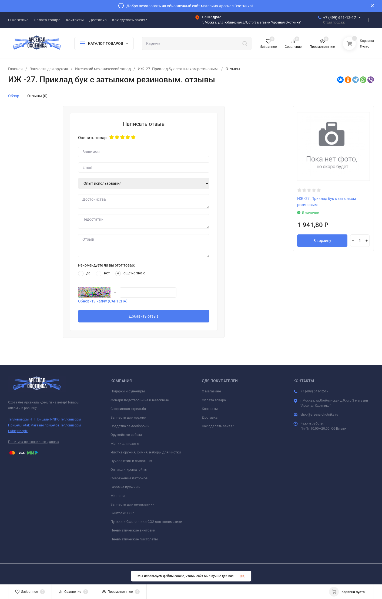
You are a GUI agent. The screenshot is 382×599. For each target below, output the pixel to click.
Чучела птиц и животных (131, 461)
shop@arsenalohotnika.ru (319, 414)
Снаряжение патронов (129, 478)
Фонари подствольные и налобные (139, 400)
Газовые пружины (125, 487)
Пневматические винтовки (132, 530)
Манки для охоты (124, 444)
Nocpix (22, 431)
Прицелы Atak (19, 425)
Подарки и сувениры (127, 391)
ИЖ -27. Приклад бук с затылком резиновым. (178, 69)
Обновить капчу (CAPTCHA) (103, 301)
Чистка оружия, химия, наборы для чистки (145, 452)
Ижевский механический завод (103, 69)
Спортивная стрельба (128, 409)
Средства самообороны (129, 426)
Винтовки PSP (122, 513)
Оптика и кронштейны (129, 469)
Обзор (13, 96)
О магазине (211, 391)
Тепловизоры (70, 419)
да (84, 273)
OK (242, 576)
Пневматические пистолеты (134, 539)
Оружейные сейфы (126, 435)
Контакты (210, 409)
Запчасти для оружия (49, 69)
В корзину (322, 240)
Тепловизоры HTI (21, 419)
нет (103, 273)
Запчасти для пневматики (132, 504)
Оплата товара (214, 400)
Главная (15, 69)
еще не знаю (130, 273)
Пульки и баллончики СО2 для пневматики (146, 522)
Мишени (117, 496)
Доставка (209, 417)
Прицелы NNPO (47, 419)
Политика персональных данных (33, 442)
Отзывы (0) (37, 96)
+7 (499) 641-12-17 (339, 17)
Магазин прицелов (45, 425)
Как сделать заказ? (218, 426)
